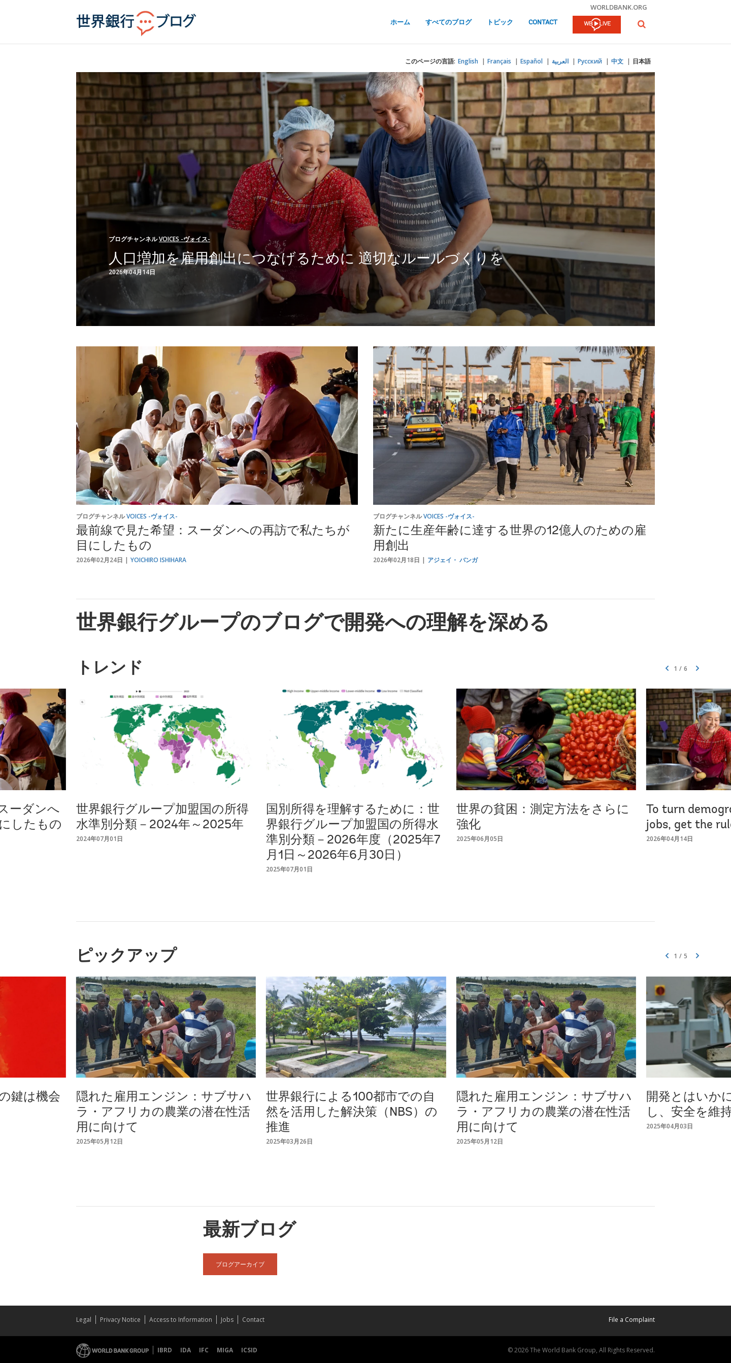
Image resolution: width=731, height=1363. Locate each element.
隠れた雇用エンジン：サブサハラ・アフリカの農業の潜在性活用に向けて (164, 1112)
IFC (204, 1350)
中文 (617, 61)
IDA (185, 1350)
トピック (500, 22)
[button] (642, 24)
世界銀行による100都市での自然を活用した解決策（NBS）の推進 (352, 1112)
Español (531, 61)
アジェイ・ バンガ (452, 560)
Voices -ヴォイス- (184, 239)
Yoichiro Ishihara (158, 560)
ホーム (400, 22)
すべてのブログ (448, 22)
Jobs (227, 1319)
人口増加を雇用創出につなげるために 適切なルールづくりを (306, 257)
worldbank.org (618, 7)
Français (499, 61)
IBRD (164, 1350)
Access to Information (180, 1319)
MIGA (225, 1350)
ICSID (249, 1350)
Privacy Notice (120, 1319)
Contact (542, 22)
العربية (560, 61)
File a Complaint (632, 1319)
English (468, 61)
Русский (590, 61)
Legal (83, 1319)
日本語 (642, 61)
